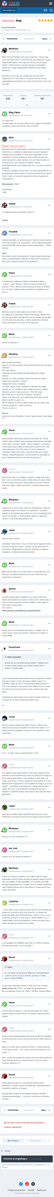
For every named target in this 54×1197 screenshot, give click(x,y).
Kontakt (31, 1190)
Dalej (45, 39)
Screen (5, 220)
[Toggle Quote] (6, 657)
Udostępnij (13, 1141)
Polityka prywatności (16, 1190)
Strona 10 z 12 (29, 39)
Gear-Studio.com (23, 30)
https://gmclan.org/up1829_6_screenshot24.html (21, 610)
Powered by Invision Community (27, 1193)
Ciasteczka (41, 1190)
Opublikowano (21, 52)
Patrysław (11, 27)
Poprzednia (11, 39)
